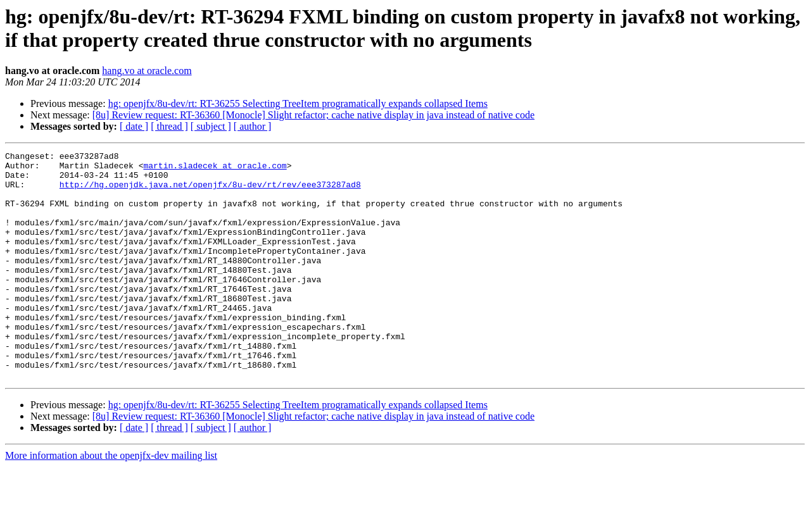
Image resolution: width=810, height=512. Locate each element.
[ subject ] (211, 126)
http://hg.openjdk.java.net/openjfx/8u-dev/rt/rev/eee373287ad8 (210, 191)
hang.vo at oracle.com (146, 70)
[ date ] (134, 126)
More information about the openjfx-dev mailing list (111, 501)
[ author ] (253, 126)
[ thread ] (169, 126)
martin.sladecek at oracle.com (214, 169)
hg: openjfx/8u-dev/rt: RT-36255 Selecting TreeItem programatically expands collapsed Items (298, 103)
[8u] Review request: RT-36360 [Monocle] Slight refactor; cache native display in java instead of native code (313, 114)
